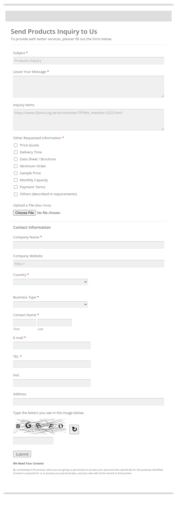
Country (21, 275)
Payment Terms (32, 187)
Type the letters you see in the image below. (48, 412)
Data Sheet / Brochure (38, 159)
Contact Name (26, 315)
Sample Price (30, 173)
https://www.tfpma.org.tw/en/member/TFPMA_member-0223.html (88, 120)
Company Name (27, 238)
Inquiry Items (24, 104)
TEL (17, 357)
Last (40, 328)
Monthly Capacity (34, 180)
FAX (16, 375)
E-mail (19, 338)
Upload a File (32, 205)
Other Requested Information (38, 138)
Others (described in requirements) (48, 193)
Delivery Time (31, 152)
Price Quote (29, 145)
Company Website (28, 255)
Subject (20, 53)
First (17, 328)
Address (19, 394)
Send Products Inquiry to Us (88, 16)
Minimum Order (33, 166)
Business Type (26, 298)
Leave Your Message (31, 72)
